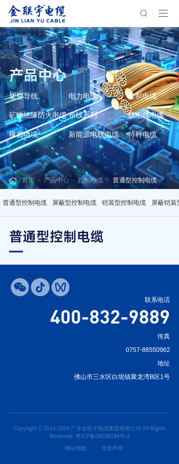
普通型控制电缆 (135, 180)
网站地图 (76, 448)
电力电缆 (83, 96)
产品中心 (56, 180)
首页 (28, 180)
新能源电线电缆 (94, 134)
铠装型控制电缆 (124, 202)
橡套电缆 (23, 134)
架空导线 (23, 96)
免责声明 (112, 448)
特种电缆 (142, 134)
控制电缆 (142, 96)
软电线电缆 (146, 115)
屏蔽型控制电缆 (74, 202)
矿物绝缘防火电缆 (38, 115)
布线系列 (83, 115)
